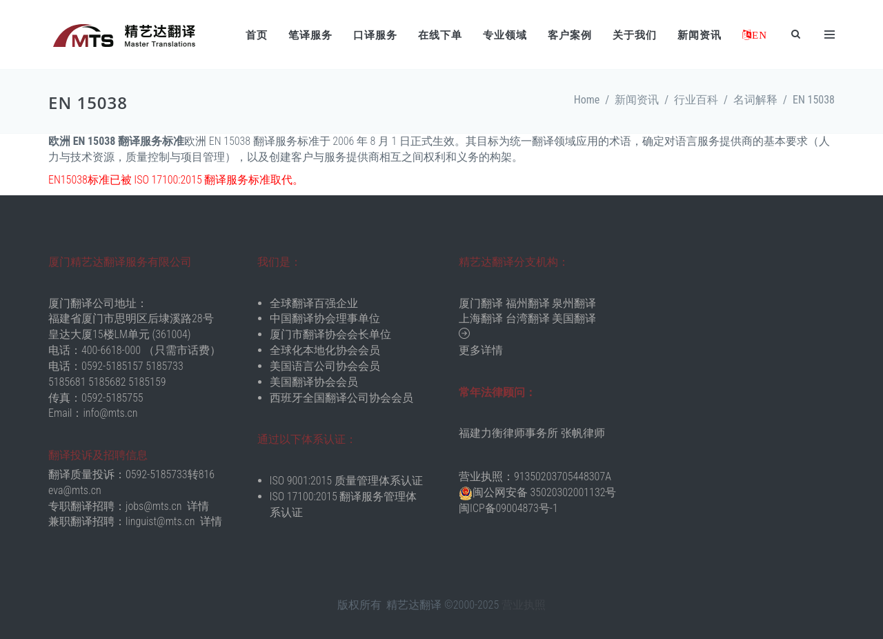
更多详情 (481, 350)
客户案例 (570, 35)
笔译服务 (310, 35)
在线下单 (440, 35)
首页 (257, 35)
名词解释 (755, 99)
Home (587, 99)
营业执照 (524, 604)
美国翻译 (574, 318)
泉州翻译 (574, 303)
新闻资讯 (699, 35)
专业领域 (505, 35)
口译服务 (375, 35)
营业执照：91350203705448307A (535, 476)
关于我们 (635, 35)
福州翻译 (528, 303)
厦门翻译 (481, 303)
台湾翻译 (528, 318)
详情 (198, 506)
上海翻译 (481, 318)
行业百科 (696, 99)
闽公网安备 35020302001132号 (544, 492)
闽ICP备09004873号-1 (508, 508)
